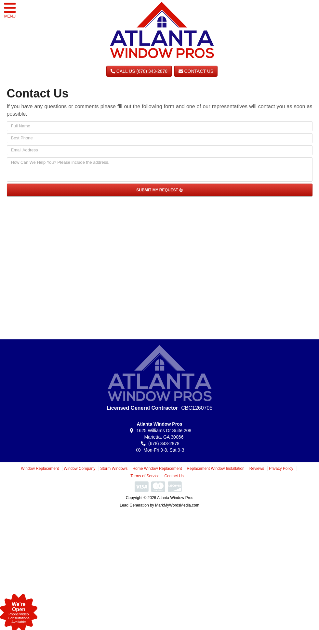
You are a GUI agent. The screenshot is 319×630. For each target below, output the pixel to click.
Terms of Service (144, 476)
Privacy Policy (281, 468)
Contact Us (196, 71)
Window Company (79, 468)
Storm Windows (113, 468)
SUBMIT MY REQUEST (159, 190)
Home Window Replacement (157, 468)
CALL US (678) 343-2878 (139, 71)
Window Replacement (40, 468)
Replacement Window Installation (215, 468)
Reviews (256, 468)
